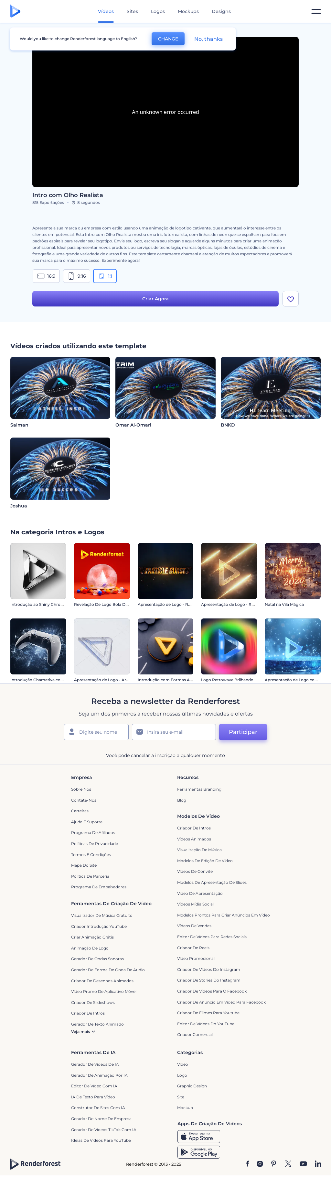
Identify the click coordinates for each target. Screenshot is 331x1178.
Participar (243, 732)
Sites (132, 11)
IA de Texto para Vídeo (93, 1097)
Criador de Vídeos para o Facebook (212, 991)
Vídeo (182, 1064)
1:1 (105, 276)
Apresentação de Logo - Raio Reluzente (239, 604)
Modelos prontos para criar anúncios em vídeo (223, 915)
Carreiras (80, 810)
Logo (182, 1075)
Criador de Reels (193, 947)
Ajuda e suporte (86, 821)
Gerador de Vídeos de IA (95, 1064)
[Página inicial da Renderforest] (15, 11)
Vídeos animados (194, 839)
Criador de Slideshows (93, 1002)
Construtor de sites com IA (98, 1107)
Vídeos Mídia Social (195, 904)
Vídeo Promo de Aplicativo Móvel (103, 991)
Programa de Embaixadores (98, 886)
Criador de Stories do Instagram (208, 980)
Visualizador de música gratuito (102, 915)
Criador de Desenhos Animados (102, 980)
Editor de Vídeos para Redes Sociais (212, 936)
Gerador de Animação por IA (99, 1075)
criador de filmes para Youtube (208, 1012)
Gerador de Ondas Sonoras (97, 958)
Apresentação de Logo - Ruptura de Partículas (182, 604)
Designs (221, 11)
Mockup (185, 1107)
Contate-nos (83, 800)
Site (180, 1097)
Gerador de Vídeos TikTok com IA (103, 1129)
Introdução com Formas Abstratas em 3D (178, 679)
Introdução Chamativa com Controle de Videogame (61, 679)
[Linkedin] (318, 1164)
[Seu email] (174, 732)
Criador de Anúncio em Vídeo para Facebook (221, 1002)
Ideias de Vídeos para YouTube (101, 1140)
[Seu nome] (96, 732)
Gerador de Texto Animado (97, 1024)
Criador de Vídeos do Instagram (208, 969)
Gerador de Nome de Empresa (101, 1118)
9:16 (76, 276)
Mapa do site (84, 865)
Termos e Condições (91, 854)
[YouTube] (303, 1164)
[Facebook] (247, 1164)
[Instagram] (260, 1164)
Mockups (188, 11)
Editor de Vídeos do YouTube (205, 1023)
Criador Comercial (195, 1034)
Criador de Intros (194, 828)
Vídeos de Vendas (194, 925)
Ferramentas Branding (199, 789)
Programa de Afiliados (93, 832)
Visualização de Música (199, 849)
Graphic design (192, 1086)
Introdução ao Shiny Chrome (38, 604)
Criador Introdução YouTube (99, 926)
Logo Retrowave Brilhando (227, 679)
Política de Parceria (90, 876)
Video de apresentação (200, 893)
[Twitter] (288, 1164)
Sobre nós (81, 789)
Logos (158, 11)
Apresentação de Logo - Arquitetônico (111, 679)
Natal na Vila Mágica (284, 604)
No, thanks (208, 39)
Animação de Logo (90, 948)
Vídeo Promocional (196, 958)
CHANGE (168, 39)
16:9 (46, 276)
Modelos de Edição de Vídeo (205, 860)
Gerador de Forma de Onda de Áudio (108, 969)
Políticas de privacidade (94, 843)
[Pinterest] (274, 1164)
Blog (181, 800)
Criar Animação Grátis (92, 937)
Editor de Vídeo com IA (94, 1086)
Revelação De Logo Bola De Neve (106, 604)
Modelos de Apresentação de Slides (212, 882)
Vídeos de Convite (195, 871)
